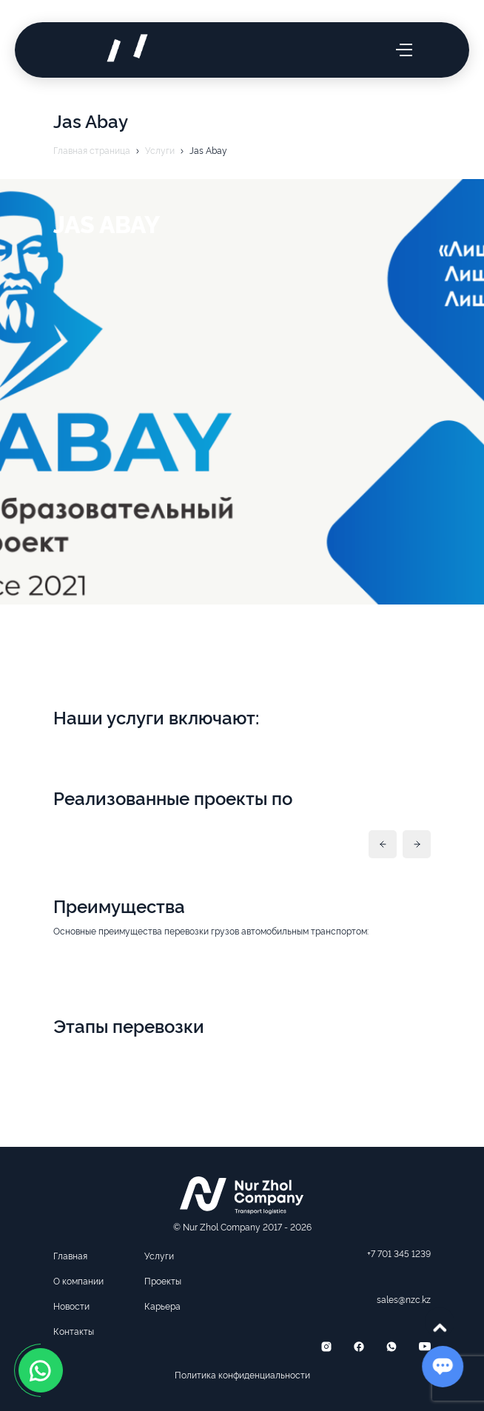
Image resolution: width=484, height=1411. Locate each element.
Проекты (162, 1280)
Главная (70, 1255)
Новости (71, 1305)
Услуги (160, 150)
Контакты (73, 1330)
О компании (78, 1280)
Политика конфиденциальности (242, 1374)
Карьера (162, 1305)
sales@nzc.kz (404, 1299)
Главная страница (91, 150)
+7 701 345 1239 (399, 1253)
